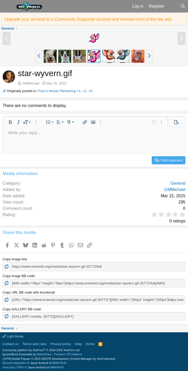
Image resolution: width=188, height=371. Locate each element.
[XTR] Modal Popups (36, 357)
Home (90, 343)
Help (78, 343)
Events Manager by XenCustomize (93, 357)
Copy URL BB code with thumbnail (29, 292)
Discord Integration (14, 361)
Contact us (10, 343)
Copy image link (15, 259)
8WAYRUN (59, 361)
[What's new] (172, 6)
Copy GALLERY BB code (22, 308)
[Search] (182, 6)
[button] (7, 6)
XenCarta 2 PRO (13, 366)
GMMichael (30, 83)
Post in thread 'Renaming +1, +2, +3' (65, 91)
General (178, 183)
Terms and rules (34, 343)
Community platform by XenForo (41, 349)
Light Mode (13, 335)
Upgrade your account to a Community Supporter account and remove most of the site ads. (88, 19)
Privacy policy (60, 343)
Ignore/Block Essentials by (42, 353)
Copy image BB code (18, 276)
